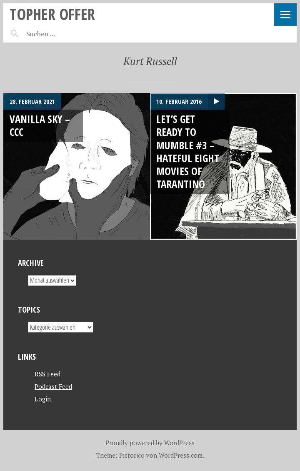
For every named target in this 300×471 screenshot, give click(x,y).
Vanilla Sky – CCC (40, 125)
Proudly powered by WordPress (150, 442)
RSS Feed (47, 374)
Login (43, 399)
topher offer (52, 14)
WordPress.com (180, 455)
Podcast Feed (53, 386)
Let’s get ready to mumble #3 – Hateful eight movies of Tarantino (187, 151)
